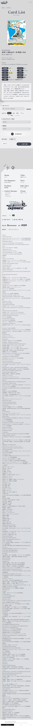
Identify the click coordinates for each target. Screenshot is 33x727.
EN (26, 3)
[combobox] (16, 122)
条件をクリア (7, 145)
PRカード (7, 197)
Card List (8, 7)
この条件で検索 (23, 145)
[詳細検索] (28, 109)
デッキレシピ (8, 198)
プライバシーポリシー (13, 232)
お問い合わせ (6, 222)
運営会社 (4, 232)
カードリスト (8, 195)
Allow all (7, 724)
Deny (21, 724)
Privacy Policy (25, 722)
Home (3, 7)
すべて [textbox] (4, 122)
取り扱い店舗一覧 (18, 222)
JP (22, 3)
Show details (30, 724)
